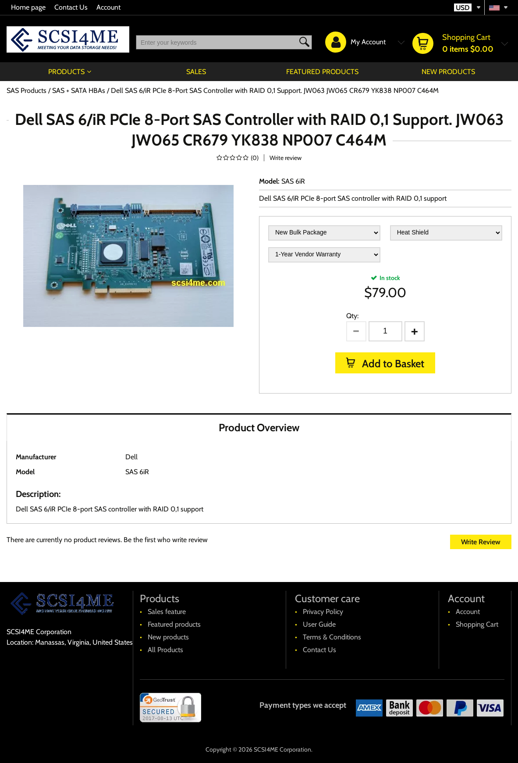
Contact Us (71, 7)
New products (448, 71)
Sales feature (167, 611)
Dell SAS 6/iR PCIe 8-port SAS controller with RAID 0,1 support (353, 198)
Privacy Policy (323, 611)
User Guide (319, 624)
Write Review (480, 542)
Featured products (322, 71)
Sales (196, 71)
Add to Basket (392, 363)
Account (108, 7)
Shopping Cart (477, 624)
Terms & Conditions (332, 637)
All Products (165, 650)
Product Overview (259, 427)
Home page (28, 7)
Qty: (352, 316)
